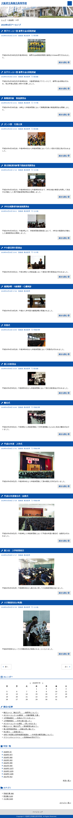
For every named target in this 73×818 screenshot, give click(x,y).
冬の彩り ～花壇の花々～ (14, 732)
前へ (6, 667)
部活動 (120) (8, 796)
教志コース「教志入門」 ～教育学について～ (21, 712)
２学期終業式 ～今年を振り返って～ (18, 721)
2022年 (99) (8, 763)
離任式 (7, 403)
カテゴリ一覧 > (65, 803)
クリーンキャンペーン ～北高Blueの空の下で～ (22, 737)
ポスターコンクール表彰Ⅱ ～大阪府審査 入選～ (22, 715)
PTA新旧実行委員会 (13, 248)
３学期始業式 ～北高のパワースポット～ (19, 718)
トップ (3, 20)
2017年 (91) (8, 777)
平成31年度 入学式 (13, 444)
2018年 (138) (8, 774)
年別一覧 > (67, 780)
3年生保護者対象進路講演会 (16, 206)
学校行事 (37, 330)
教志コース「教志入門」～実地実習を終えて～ (21, 726)
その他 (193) (8, 799)
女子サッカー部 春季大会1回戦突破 (20, 72)
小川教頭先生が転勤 (13, 602)
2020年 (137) (8, 768)
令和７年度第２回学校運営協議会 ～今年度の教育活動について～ (29, 735)
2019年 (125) (8, 771)
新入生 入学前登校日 (14, 550)
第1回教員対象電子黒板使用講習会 (19, 165)
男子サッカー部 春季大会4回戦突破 (20, 31)
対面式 (7, 325)
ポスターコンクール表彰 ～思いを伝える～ (20, 724)
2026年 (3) (8, 752)
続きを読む (63, 62)
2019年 (11, 20)
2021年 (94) (8, 766)
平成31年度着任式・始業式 (17, 496)
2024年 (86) (8, 757)
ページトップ (38, 812)
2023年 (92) (8, 760)
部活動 (36, 36)
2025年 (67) (8, 755)
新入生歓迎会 (10, 364)
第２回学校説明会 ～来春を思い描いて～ (19, 729)
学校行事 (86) (9, 793)
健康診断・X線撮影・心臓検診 (17, 286)
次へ (66, 667)
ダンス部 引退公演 (13, 124)
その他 (36, 103)
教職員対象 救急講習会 (15, 98)
